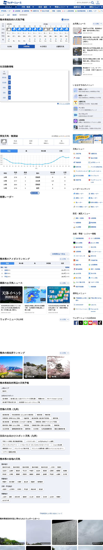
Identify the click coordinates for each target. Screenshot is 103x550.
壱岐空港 (47, 415)
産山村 (26, 482)
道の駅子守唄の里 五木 (9, 402)
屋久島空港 (6, 422)
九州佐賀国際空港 (46, 429)
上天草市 (11, 489)
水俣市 (4, 489)
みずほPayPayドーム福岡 (45, 441)
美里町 (45, 471)
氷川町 (65, 474)
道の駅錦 (5, 399)
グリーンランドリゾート (10, 445)
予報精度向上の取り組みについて (51, 513)
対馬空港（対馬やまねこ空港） (12, 418)
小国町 (19, 482)
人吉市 (4, 497)
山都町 (58, 474)
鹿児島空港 (6, 415)
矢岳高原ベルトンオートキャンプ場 (29, 402)
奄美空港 (39, 415)
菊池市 (18, 471)
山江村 (52, 497)
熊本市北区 (44, 467)
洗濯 (4, 97)
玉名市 (4, 471)
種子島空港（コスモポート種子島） (22, 422)
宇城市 (31, 471)
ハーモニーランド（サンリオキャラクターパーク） (35, 445)
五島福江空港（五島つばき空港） (41, 425)
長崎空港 (56, 425)
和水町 (4, 474)
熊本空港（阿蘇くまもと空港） (12, 425)
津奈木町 (33, 489)
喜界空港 (55, 418)
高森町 (33, 482)
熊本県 (14, 15)
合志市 (38, 471)
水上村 (31, 497)
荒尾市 (59, 467)
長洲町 (65, 471)
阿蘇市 (4, 482)
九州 (8, 15)
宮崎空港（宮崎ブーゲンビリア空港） (47, 422)
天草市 (19, 489)
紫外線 (4, 77)
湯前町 (25, 497)
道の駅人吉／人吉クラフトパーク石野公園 (23, 399)
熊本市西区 (26, 467)
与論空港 (26, 418)
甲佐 (6, 276)
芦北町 (26, 489)
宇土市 (25, 471)
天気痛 (4, 82)
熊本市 (4, 391)
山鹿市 (11, 471)
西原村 (25, 474)
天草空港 (26, 425)
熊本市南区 (35, 467)
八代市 (53, 467)
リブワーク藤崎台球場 (9, 452)
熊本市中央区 (6, 467)
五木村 (45, 497)
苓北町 (41, 489)
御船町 (31, 474)
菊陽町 (18, 474)
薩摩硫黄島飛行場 (17, 429)
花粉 (4, 92)
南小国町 (11, 482)
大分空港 (35, 429)
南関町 (58, 471)
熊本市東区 (16, 467)
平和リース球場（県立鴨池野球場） (13, 441)
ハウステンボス (30, 441)
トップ (2, 15)
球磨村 (58, 497)
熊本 (6, 273)
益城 (6, 270)
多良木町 (17, 497)
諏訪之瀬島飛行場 (60, 429)
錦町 (10, 497)
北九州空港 (6, 429)
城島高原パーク (7, 448)
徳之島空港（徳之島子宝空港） (41, 418)
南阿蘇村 (40, 482)
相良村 (38, 497)
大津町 (11, 474)
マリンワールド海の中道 (21, 448)
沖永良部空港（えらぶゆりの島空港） (23, 415)
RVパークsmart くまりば (54, 399)
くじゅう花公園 (57, 445)
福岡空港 (27, 429)
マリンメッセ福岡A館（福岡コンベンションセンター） (48, 448)
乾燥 (4, 87)
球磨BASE (41, 399)
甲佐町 (52, 474)
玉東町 (52, 471)
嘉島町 (38, 474)
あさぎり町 (6, 500)
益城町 (45, 474)
